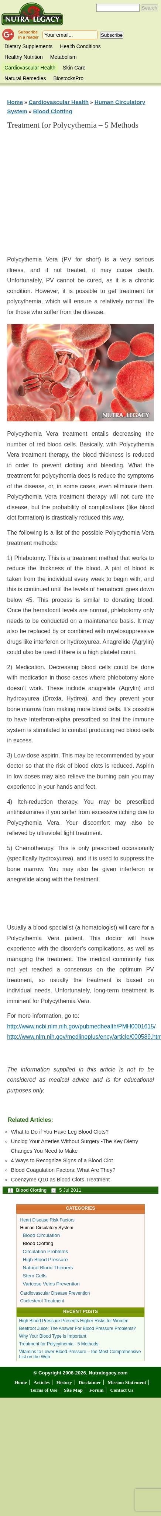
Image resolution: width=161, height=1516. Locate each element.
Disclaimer (90, 1382)
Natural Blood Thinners (48, 1267)
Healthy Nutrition (23, 57)
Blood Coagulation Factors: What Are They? (63, 1170)
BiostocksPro (68, 78)
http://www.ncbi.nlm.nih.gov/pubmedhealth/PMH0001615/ (81, 1026)
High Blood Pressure (45, 1259)
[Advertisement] (80, 195)
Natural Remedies (25, 78)
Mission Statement (126, 1382)
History (64, 1382)
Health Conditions (80, 46)
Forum (96, 1390)
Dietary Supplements (28, 46)
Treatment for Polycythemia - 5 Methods (59, 1343)
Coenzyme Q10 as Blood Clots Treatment (60, 1180)
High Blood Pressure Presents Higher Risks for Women (74, 1320)
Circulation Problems (45, 1251)
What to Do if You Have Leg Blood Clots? (60, 1132)
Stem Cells (35, 1275)
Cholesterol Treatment (42, 1300)
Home (15, 102)
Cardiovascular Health (29, 68)
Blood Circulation (41, 1235)
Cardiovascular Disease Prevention (55, 1293)
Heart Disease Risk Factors (47, 1220)
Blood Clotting (52, 111)
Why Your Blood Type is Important (52, 1336)
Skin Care (74, 68)
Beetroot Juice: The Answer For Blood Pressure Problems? (77, 1328)
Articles (42, 1382)
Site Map (73, 1390)
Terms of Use (44, 1390)
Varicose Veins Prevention (51, 1284)
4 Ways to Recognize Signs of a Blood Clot (62, 1160)
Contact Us (121, 1390)
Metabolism (63, 57)
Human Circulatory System (46, 1227)
